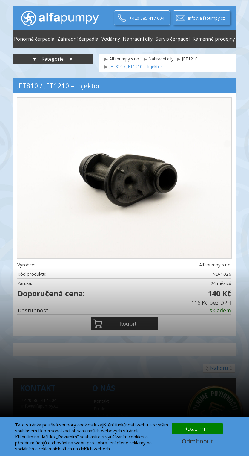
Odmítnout (197, 441)
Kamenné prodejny (214, 39)
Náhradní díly (138, 39)
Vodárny (110, 39)
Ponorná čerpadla (34, 39)
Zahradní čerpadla (77, 39)
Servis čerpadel (173, 39)
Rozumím (197, 429)
